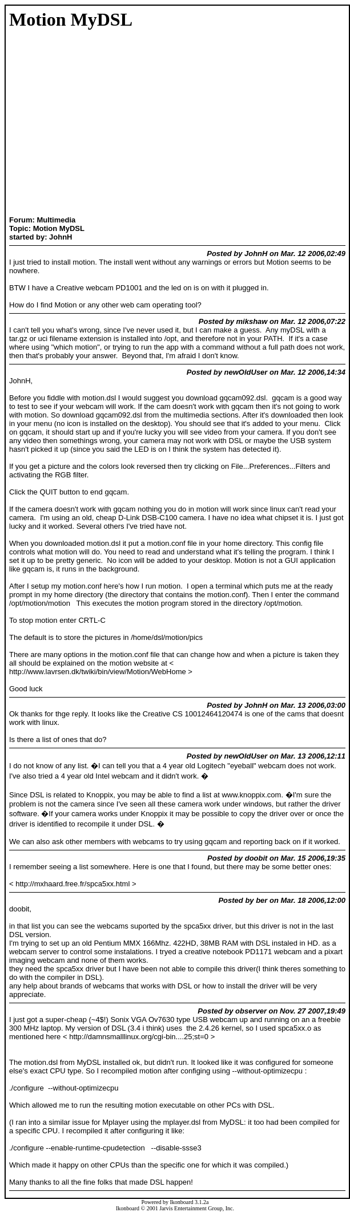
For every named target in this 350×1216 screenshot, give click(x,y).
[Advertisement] (45, 124)
